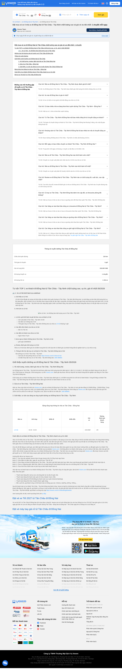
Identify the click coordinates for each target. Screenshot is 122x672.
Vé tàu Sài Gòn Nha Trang (45, 569)
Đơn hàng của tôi (64, 3)
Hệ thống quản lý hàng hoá (95, 625)
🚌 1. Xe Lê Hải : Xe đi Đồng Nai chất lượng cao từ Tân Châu (36, 51)
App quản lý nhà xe (92, 610)
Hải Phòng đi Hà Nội (92, 587)
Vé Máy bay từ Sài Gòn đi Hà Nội (71, 575)
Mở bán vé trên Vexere (78, 3)
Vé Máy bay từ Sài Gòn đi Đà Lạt (71, 581)
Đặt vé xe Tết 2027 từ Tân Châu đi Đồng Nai (28, 74)
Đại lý (88, 638)
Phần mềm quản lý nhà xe (94, 607)
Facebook (43, 623)
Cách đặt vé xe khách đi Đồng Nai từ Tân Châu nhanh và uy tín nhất (35, 72)
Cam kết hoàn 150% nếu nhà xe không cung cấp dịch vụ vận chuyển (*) (30, 3)
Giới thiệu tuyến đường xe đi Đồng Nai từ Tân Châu (30, 58)
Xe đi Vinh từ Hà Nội (19, 587)
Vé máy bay (66, 565)
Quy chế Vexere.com (68, 608)
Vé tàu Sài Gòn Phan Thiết (45, 572)
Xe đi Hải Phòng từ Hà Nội (20, 584)
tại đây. (44, 493)
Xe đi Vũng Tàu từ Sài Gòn (21, 572)
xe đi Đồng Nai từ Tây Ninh (29, 22)
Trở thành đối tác (93, 3)
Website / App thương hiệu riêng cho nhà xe (97, 617)
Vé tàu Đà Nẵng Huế (43, 584)
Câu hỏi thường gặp (68, 622)
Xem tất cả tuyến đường (61, 590)
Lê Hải (58, 324)
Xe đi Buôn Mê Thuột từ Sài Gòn (22, 569)
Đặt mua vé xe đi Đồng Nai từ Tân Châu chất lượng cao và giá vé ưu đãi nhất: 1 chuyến (48, 45)
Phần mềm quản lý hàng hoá (95, 628)
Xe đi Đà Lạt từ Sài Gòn (20, 578)
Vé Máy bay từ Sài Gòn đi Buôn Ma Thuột (72, 588)
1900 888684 (58, 357)
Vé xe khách (16, 22)
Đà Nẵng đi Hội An (91, 581)
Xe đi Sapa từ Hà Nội (19, 581)
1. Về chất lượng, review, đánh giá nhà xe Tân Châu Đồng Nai (36, 61)
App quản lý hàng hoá (92, 631)
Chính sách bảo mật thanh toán (71, 614)
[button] (73, 84)
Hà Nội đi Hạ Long (91, 572)
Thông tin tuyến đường (21, 56)
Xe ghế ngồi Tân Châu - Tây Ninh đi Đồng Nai (84, 235)
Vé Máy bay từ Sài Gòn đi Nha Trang (73, 572)
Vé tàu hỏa (41, 565)
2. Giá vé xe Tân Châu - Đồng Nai (28, 64)
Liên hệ (39, 614)
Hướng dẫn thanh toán (68, 605)
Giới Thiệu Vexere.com (44, 605)
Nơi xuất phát (22, 13)
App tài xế (89, 614)
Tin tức (39, 611)
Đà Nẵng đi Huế (91, 584)
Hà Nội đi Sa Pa (91, 575)
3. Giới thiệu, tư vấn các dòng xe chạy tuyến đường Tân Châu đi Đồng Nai (40, 66)
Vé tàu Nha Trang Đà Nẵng (45, 581)
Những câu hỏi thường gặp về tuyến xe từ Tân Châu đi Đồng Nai (34, 53)
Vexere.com (49, 372)
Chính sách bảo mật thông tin (70, 611)
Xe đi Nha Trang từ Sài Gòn (21, 575)
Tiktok (41, 626)
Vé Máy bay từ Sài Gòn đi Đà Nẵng (72, 578)
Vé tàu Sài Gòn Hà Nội (44, 578)
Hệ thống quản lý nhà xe (94, 604)
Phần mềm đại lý (91, 634)
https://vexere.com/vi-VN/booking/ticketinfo (59, 490)
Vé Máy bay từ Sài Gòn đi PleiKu (71, 584)
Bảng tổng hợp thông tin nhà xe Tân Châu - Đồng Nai (30, 69)
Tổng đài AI (89, 621)
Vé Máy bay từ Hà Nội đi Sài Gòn (71, 569)
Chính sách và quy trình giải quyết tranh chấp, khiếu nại (72, 618)
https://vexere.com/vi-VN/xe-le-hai (51, 355)
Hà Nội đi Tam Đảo (92, 578)
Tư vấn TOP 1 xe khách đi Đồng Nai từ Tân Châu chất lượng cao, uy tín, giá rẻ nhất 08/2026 (42, 48)
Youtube (42, 629)
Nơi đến (44, 13)
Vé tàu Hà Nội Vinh (43, 587)
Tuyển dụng (40, 608)
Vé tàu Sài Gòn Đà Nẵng (44, 575)
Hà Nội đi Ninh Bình (92, 569)
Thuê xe (89, 565)
